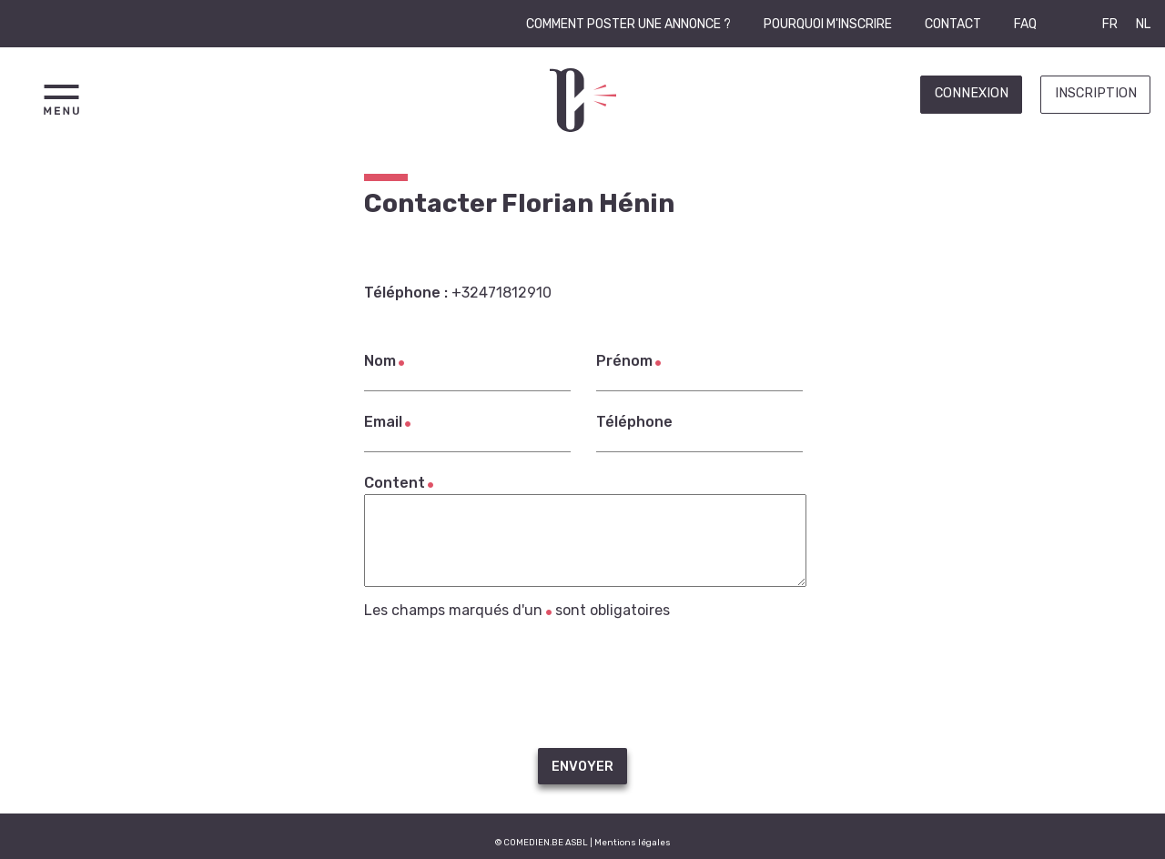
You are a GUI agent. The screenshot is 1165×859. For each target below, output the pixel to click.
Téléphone (634, 421)
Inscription (1096, 93)
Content (394, 482)
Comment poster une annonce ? (628, 24)
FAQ (1025, 24)
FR (1110, 24)
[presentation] (582, 683)
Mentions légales (632, 842)
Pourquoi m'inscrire (828, 24)
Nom (380, 360)
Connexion (971, 93)
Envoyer (582, 766)
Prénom (624, 360)
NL (1143, 24)
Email (383, 421)
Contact (953, 24)
